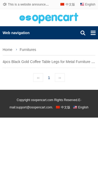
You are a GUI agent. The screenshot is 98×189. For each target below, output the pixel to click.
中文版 (70, 4)
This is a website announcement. (31, 4)
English (90, 4)
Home (7, 50)
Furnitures (28, 50)
